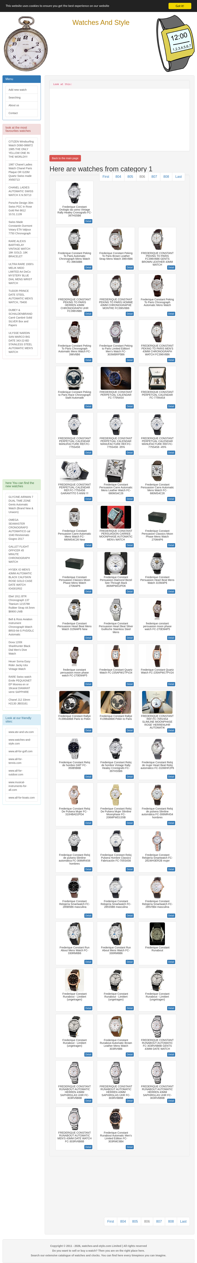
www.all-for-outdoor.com (16, 772)
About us (14, 105)
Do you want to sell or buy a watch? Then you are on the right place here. (98, 1250)
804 (118, 177)
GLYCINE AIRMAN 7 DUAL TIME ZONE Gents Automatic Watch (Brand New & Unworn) (21, 504)
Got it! (180, 6)
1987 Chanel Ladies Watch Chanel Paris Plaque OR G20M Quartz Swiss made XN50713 (20, 172)
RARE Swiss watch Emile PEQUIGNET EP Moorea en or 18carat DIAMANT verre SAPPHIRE (20, 684)
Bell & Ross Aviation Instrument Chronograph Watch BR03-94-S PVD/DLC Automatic (21, 627)
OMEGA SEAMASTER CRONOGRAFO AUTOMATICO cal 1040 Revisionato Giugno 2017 (19, 529)
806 (142, 177)
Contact (13, 113)
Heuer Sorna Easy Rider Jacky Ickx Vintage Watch (19, 665)
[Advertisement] (21, 421)
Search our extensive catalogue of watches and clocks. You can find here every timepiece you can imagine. (98, 1255)
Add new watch (18, 89)
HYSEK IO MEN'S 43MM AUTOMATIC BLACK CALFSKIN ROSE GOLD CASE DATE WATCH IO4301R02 (20, 579)
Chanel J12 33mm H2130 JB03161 (19, 701)
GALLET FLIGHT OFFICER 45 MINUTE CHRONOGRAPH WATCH (19, 554)
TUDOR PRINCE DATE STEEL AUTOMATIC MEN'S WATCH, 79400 (21, 296)
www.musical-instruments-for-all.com (18, 786)
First (106, 177)
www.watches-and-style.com (20, 741)
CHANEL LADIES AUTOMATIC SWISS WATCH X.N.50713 (21, 191)
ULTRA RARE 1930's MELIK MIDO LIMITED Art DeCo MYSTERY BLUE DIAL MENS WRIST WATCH (21, 274)
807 (154, 177)
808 (166, 177)
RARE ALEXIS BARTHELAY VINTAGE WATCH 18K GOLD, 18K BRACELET (19, 249)
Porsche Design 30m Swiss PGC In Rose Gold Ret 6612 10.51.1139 (21, 208)
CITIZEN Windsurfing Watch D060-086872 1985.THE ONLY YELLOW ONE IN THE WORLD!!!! (21, 149)
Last (178, 177)
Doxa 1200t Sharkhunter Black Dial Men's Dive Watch (19, 648)
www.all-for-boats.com (22, 797)
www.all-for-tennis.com (15, 761)
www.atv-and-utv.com (21, 731)
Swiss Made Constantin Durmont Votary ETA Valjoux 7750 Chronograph (20, 227)
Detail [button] (88, 221)
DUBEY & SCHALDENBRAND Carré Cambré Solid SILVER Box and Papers (20, 317)
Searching (15, 97)
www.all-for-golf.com (20, 751)
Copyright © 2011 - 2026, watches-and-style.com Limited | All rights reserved (98, 1245)
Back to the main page (65, 158)
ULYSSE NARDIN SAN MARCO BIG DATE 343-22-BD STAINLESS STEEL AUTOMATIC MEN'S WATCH (21, 342)
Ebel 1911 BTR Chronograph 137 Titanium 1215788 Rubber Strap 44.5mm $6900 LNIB (22, 604)
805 (130, 177)
